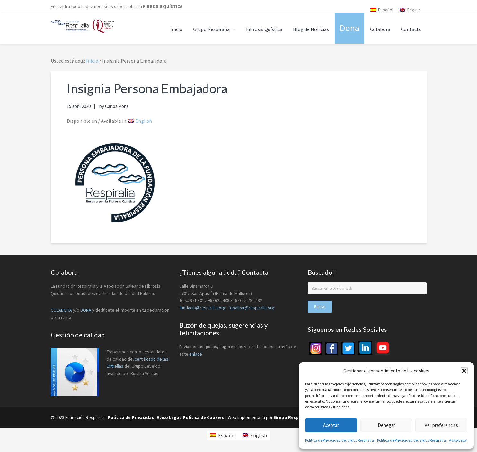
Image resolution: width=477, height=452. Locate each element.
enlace (195, 354)
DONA (86, 310)
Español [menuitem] (385, 10)
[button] (464, 371)
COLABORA (61, 310)
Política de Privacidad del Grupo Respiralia (339, 440)
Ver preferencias (441, 425)
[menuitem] (381, 9)
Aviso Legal (458, 440)
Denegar (386, 425)
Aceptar (331, 425)
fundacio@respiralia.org (202, 308)
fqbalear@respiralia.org (251, 308)
